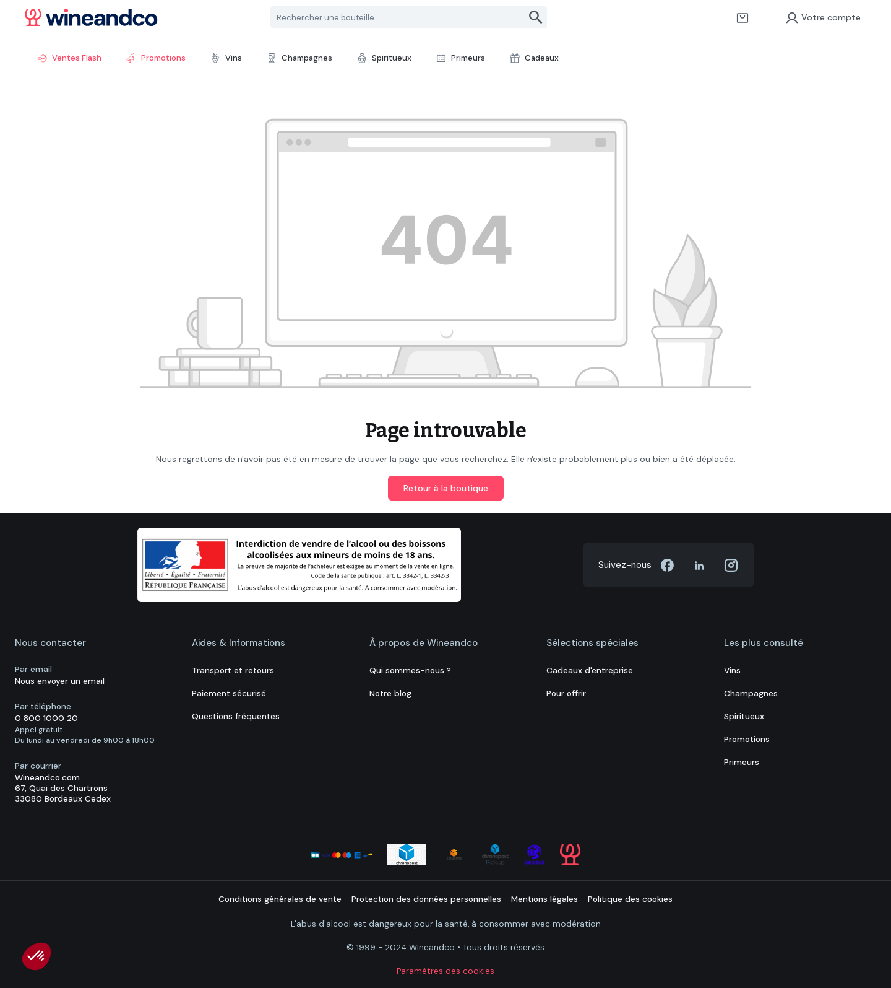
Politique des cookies (630, 899)
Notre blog (390, 693)
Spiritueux (744, 716)
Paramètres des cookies (445, 971)
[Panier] (742, 17)
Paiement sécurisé (229, 693)
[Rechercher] (536, 17)
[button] (36, 956)
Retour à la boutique (445, 488)
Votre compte (823, 17)
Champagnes (751, 693)
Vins (732, 670)
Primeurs (741, 762)
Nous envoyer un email (60, 681)
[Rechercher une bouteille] (398, 17)
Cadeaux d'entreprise (589, 670)
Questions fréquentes (236, 716)
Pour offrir (566, 693)
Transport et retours (233, 670)
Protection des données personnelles (426, 899)
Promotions (747, 739)
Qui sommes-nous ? (410, 670)
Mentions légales (544, 899)
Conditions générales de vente (280, 899)
